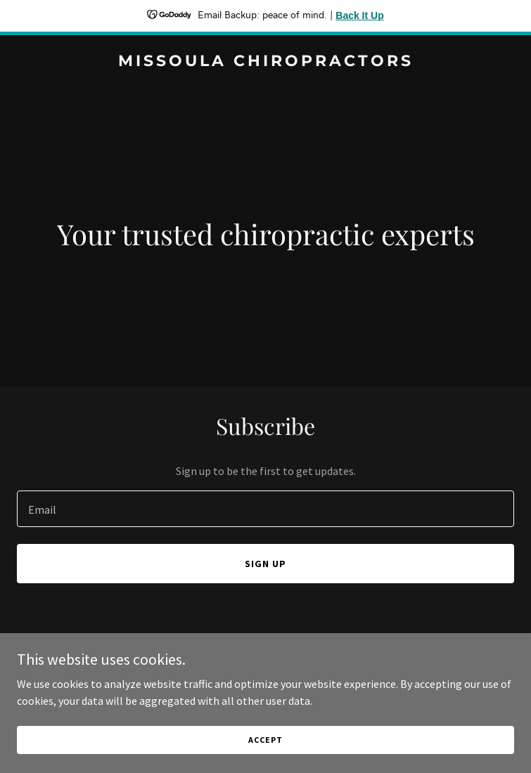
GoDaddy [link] (292, 678)
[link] (265, 62)
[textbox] (265, 509)
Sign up (265, 563)
